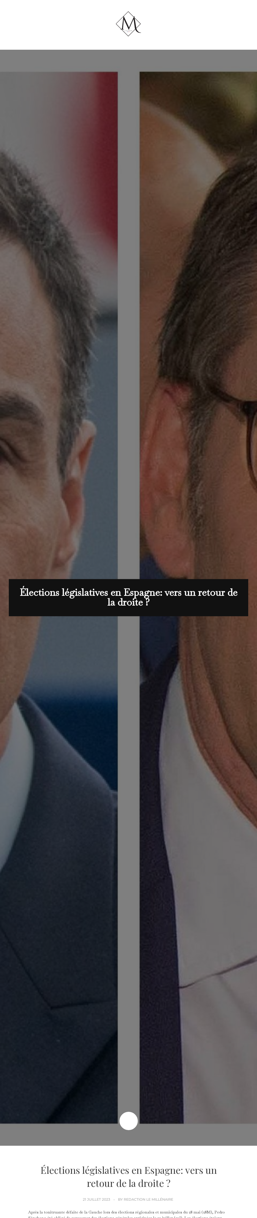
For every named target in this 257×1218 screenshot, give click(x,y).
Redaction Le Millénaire (148, 1199)
